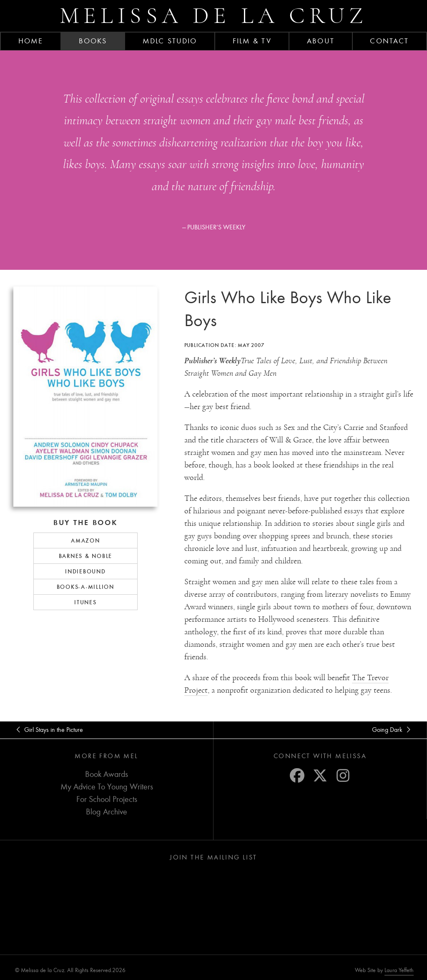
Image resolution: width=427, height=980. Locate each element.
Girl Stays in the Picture (48, 730)
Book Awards (106, 774)
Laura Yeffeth (399, 970)
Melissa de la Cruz (214, 15)
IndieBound (85, 571)
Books (93, 41)
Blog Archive (106, 812)
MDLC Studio (170, 41)
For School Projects (106, 799)
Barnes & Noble (86, 556)
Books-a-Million (85, 586)
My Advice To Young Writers (106, 787)
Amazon (85, 540)
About (320, 41)
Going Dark (392, 730)
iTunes (85, 602)
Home (30, 41)
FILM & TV (252, 41)
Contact (389, 41)
